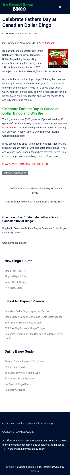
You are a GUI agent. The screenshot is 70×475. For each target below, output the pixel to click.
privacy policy (34, 423)
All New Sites (15, 287)
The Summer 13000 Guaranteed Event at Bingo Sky (34, 201)
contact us (8, 423)
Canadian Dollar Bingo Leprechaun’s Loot (27, 311)
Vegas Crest (11, 282)
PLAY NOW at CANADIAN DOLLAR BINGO (25, 164)
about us (20, 423)
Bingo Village (12, 276)
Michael (10, 33)
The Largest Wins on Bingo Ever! (22, 372)
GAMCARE (8, 431)
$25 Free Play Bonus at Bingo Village (25, 328)
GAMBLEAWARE (25, 431)
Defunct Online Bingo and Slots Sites (25, 361)
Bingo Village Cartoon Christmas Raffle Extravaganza (33, 316)
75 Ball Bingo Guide (15, 367)
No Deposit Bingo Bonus (18, 384)
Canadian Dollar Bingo (15, 173)
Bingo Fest (10, 270)
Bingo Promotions (28, 33)
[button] (60, 7)
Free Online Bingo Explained (20, 378)
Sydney (35, 471)
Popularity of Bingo (15, 389)
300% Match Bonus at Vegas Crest (23, 322)
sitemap (48, 423)
